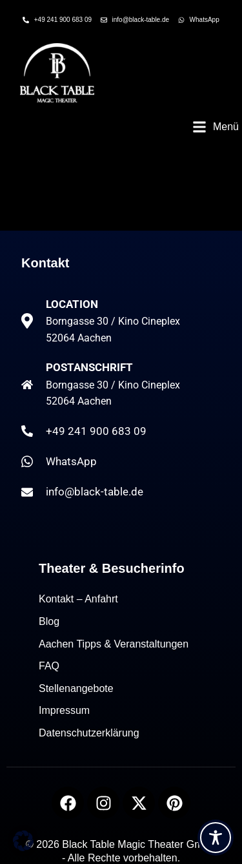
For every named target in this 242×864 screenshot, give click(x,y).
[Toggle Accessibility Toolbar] (215, 837)
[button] (215, 127)
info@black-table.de (94, 491)
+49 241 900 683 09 (96, 431)
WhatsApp (71, 461)
